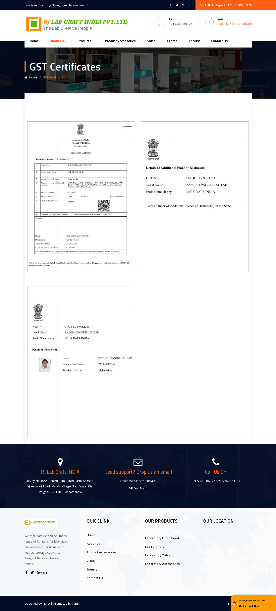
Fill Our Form (138, 488)
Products (84, 41)
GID (76, 603)
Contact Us (219, 41)
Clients (172, 41)
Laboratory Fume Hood (162, 538)
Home (34, 41)
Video (151, 41)
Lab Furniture (154, 547)
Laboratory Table (157, 555)
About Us (57, 41)
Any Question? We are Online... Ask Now (252, 603)
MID (46, 603)
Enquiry (194, 41)
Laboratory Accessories (162, 564)
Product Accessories (120, 41)
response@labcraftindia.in (234, 24)
